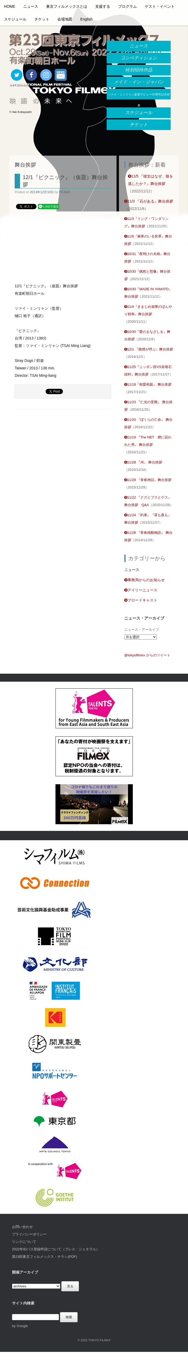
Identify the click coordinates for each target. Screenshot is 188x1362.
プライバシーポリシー (29, 1234)
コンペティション (139, 57)
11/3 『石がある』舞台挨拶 (148, 201)
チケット (41, 19)
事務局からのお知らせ (144, 580)
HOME (9, 6)
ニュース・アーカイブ (141, 630)
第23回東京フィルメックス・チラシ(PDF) (44, 1257)
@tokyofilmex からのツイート (147, 655)
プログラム (127, 6)
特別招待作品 (138, 69)
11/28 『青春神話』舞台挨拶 (147, 480)
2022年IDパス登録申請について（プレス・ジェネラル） (55, 1249)
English (86, 19)
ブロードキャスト (140, 600)
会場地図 (64, 19)
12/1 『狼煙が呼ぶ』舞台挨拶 (148, 349)
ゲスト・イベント (160, 6)
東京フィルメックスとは (66, 6)
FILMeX (64, 192)
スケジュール (15, 19)
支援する (102, 6)
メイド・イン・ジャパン (139, 81)
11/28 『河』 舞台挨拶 (143, 462)
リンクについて (24, 1242)
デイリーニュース (140, 590)
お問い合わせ (22, 1227)
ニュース (30, 6)
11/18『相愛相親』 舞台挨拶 (147, 384)
